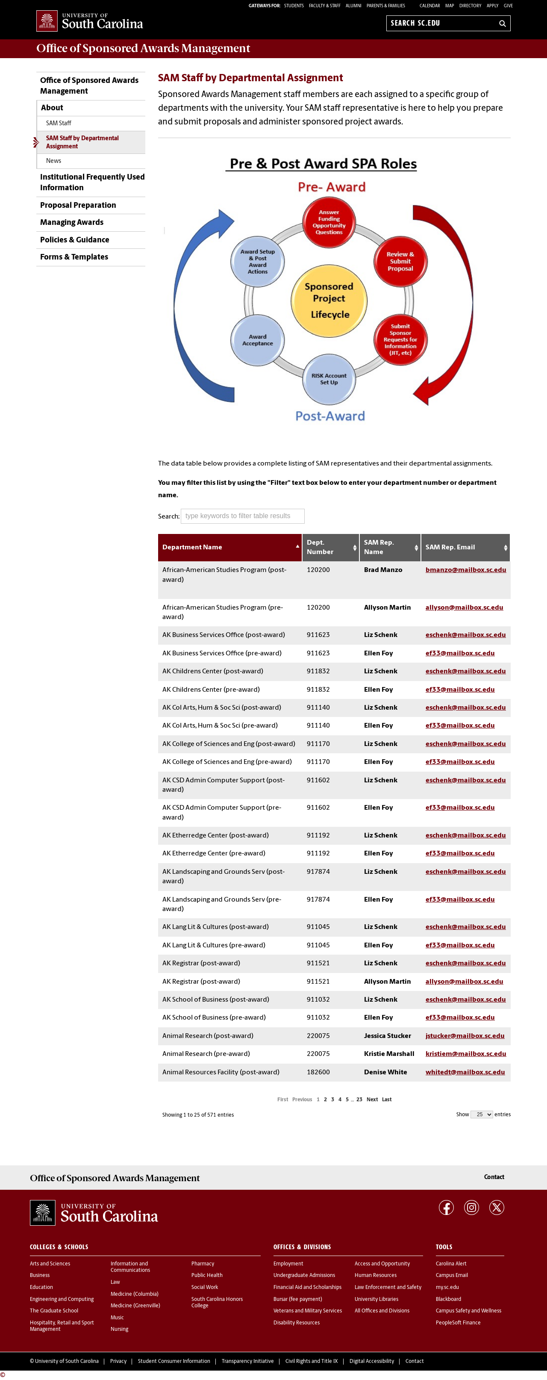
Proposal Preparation (78, 206)
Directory (470, 6)
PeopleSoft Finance (458, 1323)
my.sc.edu (447, 1287)
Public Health (207, 1275)
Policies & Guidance (74, 240)
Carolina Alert (451, 1264)
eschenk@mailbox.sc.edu (466, 635)
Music (117, 1318)
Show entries (483, 1114)
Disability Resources (297, 1323)
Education (41, 1287)
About (52, 108)
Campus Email (452, 1275)
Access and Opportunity (382, 1264)
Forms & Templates (74, 258)
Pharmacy (202, 1264)
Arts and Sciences (50, 1264)
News (53, 161)
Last (386, 1100)
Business (40, 1275)
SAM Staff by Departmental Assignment (82, 143)
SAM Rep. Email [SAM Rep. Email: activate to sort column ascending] (450, 547)
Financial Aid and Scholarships (307, 1287)
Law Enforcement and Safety (388, 1287)
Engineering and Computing (62, 1299)
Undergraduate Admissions (304, 1275)
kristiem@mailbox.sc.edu (466, 1054)
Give (508, 6)
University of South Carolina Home (89, 21)
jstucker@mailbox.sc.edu (465, 1036)
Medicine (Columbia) (135, 1294)
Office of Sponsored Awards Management (89, 86)
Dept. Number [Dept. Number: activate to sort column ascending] (320, 548)
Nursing (119, 1329)
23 (359, 1100)
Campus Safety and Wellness (468, 1311)
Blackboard (448, 1299)
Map (449, 6)
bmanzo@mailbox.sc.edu (466, 570)
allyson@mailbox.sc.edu (464, 607)
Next (372, 1100)
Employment (288, 1264)
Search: (231, 516)
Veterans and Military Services (308, 1311)
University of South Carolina (67, 1361)
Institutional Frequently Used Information (92, 183)
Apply (493, 6)
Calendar (430, 6)
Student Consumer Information (174, 1361)
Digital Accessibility (372, 1361)
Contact (494, 1177)
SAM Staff (58, 124)
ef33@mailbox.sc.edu (460, 653)
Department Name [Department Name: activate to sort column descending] (192, 547)
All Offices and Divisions (382, 1311)
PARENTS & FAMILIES (386, 6)
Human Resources (376, 1275)
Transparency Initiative (248, 1361)
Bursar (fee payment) (298, 1299)
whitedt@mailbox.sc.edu (465, 1072)
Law (115, 1282)
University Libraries (376, 1299)
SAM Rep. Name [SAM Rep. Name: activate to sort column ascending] (379, 548)
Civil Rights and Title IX (311, 1361)
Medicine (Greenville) (135, 1306)
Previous (302, 1100)
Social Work (204, 1287)
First (282, 1100)
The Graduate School (54, 1311)
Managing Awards (71, 223)
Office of (143, 48)
